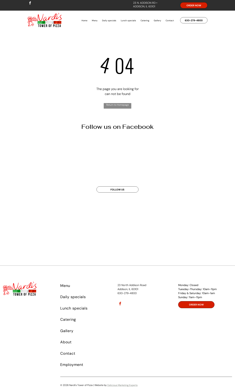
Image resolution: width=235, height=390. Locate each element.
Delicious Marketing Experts (122, 385)
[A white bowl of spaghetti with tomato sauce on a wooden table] (139, 158)
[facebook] (30, 3)
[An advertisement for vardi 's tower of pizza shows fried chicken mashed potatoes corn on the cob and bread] (51, 158)
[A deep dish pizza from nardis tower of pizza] (183, 158)
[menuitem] (84, 20)
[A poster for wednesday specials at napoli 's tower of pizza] (95, 158)
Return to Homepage (117, 104)
